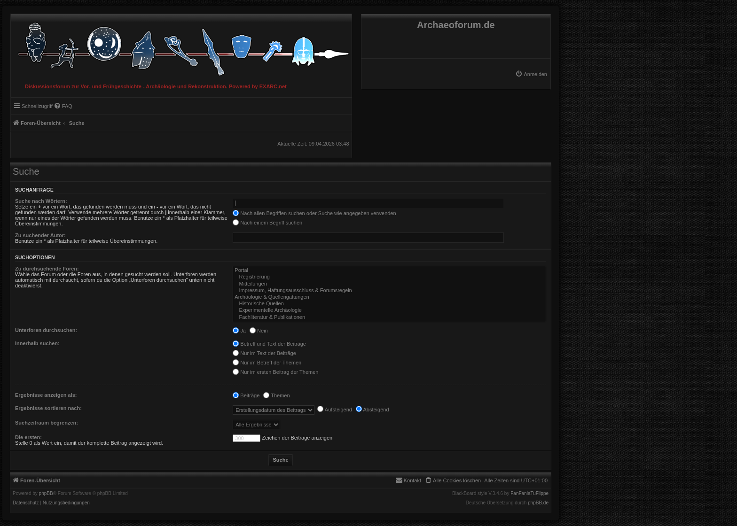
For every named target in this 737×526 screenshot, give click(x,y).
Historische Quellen (389, 304)
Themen (276, 395)
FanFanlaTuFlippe (529, 493)
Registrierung (389, 277)
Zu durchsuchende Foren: (47, 268)
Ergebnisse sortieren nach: (48, 408)
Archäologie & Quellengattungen (389, 297)
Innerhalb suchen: (37, 343)
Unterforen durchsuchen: (46, 330)
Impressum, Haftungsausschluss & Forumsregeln (389, 290)
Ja (239, 330)
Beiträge (246, 395)
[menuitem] (531, 74)
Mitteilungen (389, 284)
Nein (259, 330)
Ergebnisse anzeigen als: (46, 395)
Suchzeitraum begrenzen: (46, 422)
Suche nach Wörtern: (41, 201)
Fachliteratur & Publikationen (389, 317)
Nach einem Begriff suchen (267, 222)
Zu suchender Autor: (40, 235)
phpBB (46, 493)
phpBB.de (538, 503)
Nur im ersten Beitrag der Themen (275, 372)
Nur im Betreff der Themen (267, 362)
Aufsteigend (334, 409)
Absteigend (372, 409)
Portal (389, 270)
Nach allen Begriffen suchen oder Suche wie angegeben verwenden (314, 213)
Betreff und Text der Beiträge (269, 344)
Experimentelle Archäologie (389, 310)
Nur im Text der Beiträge (264, 353)
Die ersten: (28, 437)
